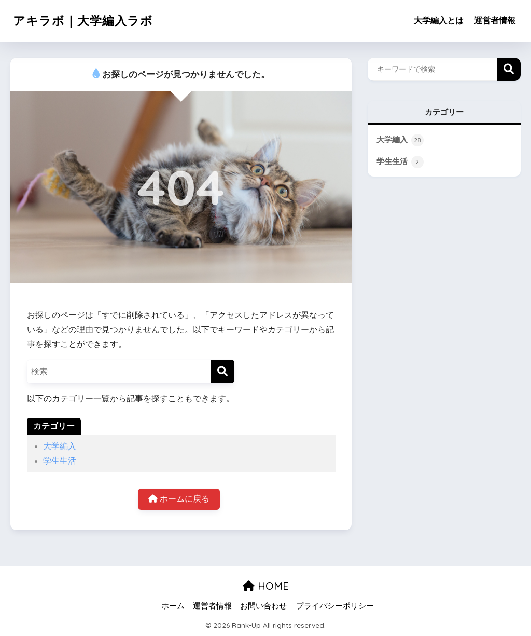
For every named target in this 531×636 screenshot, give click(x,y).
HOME (266, 585)
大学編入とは (439, 20)
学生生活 (59, 460)
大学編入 (59, 446)
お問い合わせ (263, 606)
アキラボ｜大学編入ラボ (83, 20)
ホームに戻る (178, 498)
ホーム (173, 606)
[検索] (222, 371)
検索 (509, 69)
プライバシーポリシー (335, 606)
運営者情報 (494, 20)
